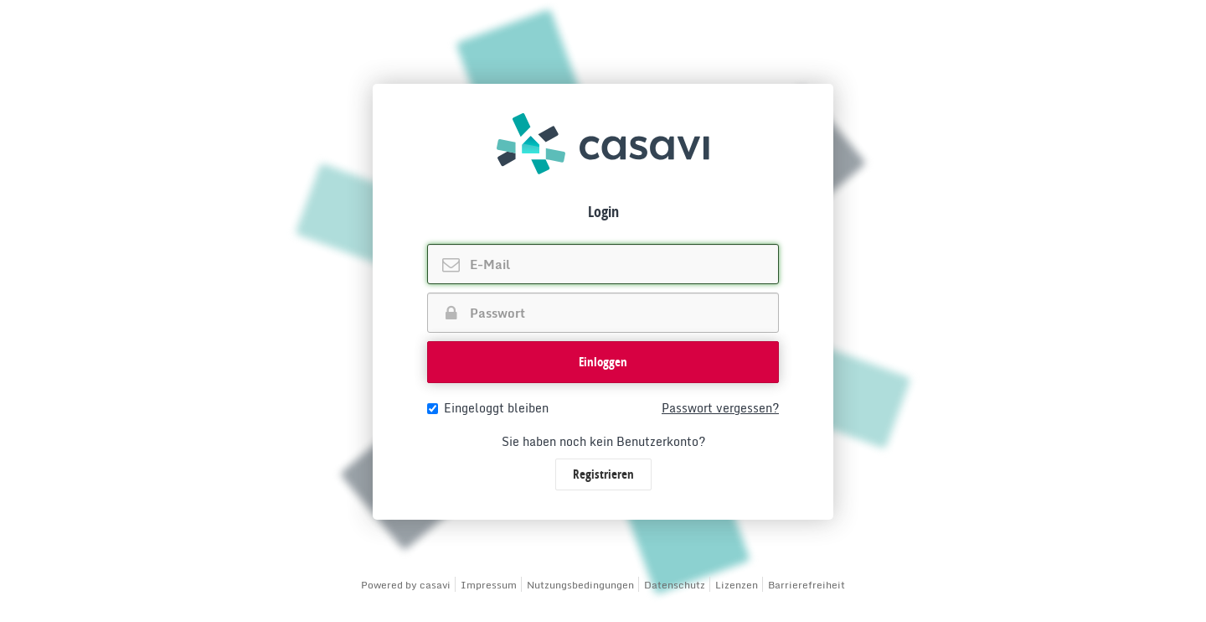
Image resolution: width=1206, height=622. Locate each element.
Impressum (489, 585)
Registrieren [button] (603, 474)
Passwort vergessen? (720, 408)
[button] (603, 362)
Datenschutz (674, 585)
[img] (603, 143)
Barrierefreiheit (806, 585)
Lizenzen (736, 585)
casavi (435, 585)
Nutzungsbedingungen (580, 585)
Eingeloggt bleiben (488, 408)
